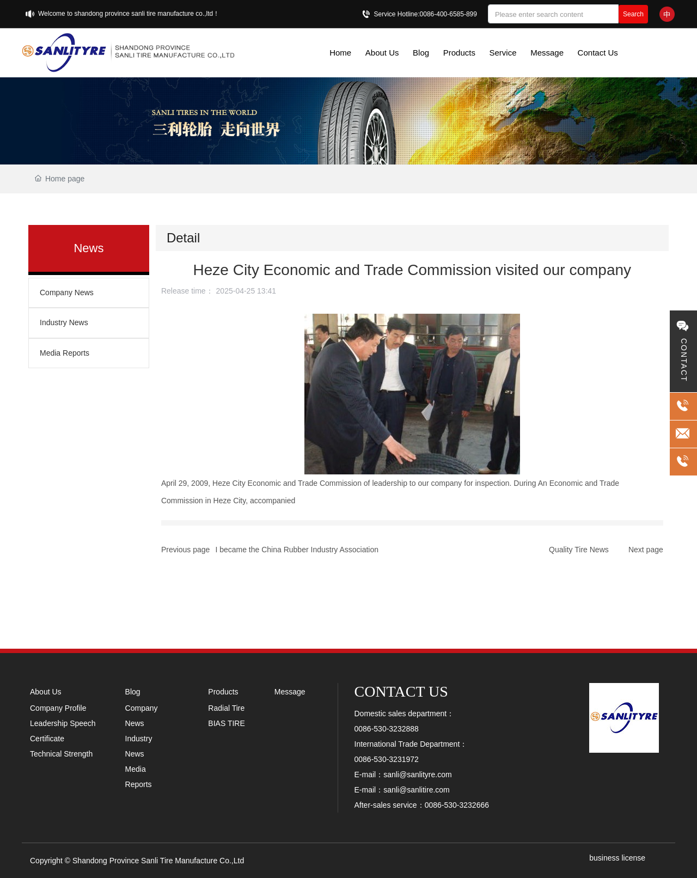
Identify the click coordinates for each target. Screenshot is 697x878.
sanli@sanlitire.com (416, 789)
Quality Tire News (579, 549)
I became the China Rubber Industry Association (296, 549)
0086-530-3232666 (457, 805)
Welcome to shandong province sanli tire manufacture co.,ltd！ (128, 13)
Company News (67, 292)
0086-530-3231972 (386, 759)
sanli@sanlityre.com (417, 774)
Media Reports (64, 353)
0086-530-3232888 (386, 728)
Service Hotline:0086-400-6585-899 (425, 14)
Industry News (64, 322)
